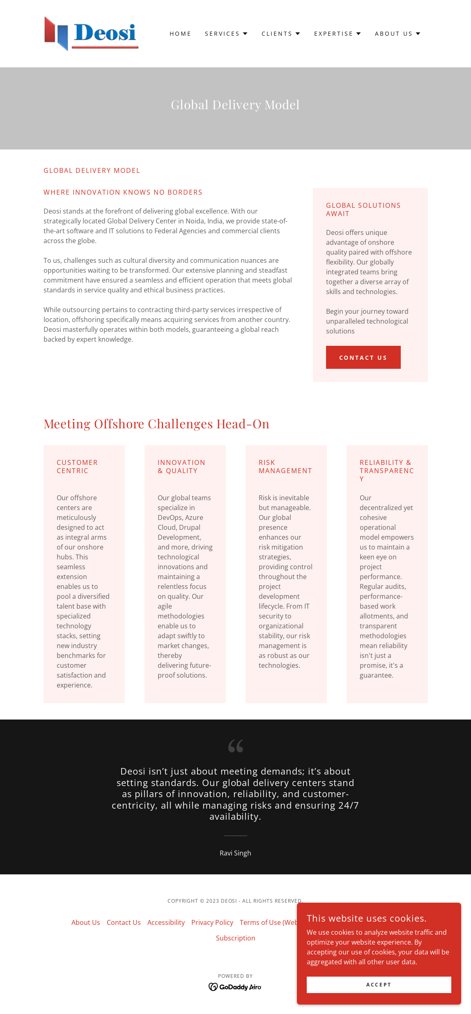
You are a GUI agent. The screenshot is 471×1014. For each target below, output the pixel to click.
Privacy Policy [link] (212, 922)
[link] (92, 32)
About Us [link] (85, 922)
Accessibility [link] (166, 922)
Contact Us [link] (124, 922)
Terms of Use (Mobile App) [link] (359, 922)
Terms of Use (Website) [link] (276, 922)
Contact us (363, 357)
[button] (226, 34)
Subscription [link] (235, 938)
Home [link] (181, 33)
